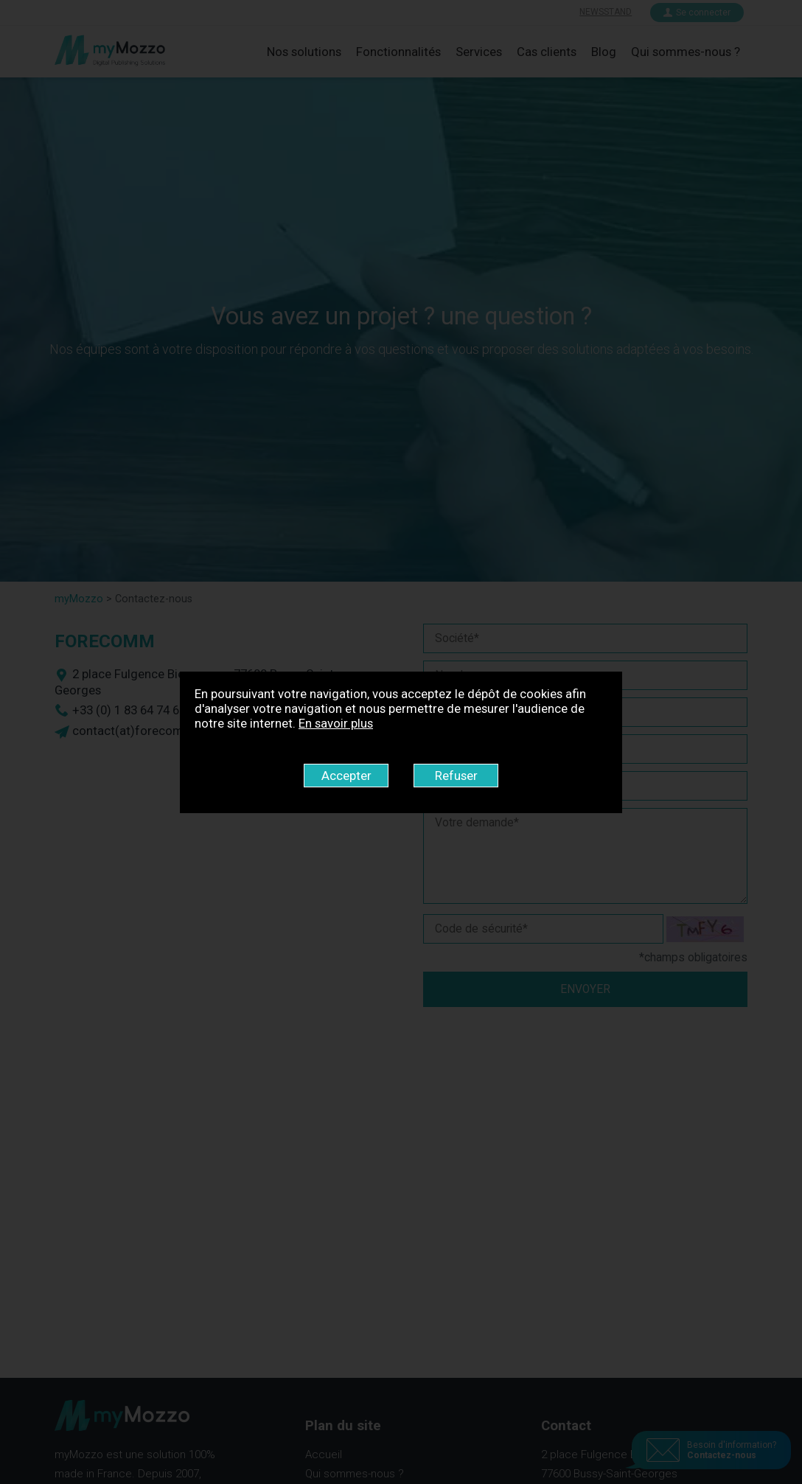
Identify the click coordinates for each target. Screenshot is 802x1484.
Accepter (346, 775)
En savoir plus (336, 723)
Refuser (456, 775)
